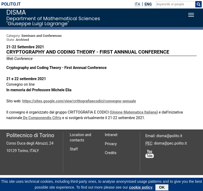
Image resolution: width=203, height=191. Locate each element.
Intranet (111, 135)
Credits (111, 153)
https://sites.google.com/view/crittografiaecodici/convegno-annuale (79, 101)
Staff (74, 149)
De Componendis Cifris (42, 118)
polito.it (11, 4)
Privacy (111, 144)
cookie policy (141, 188)
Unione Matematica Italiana (134, 112)
